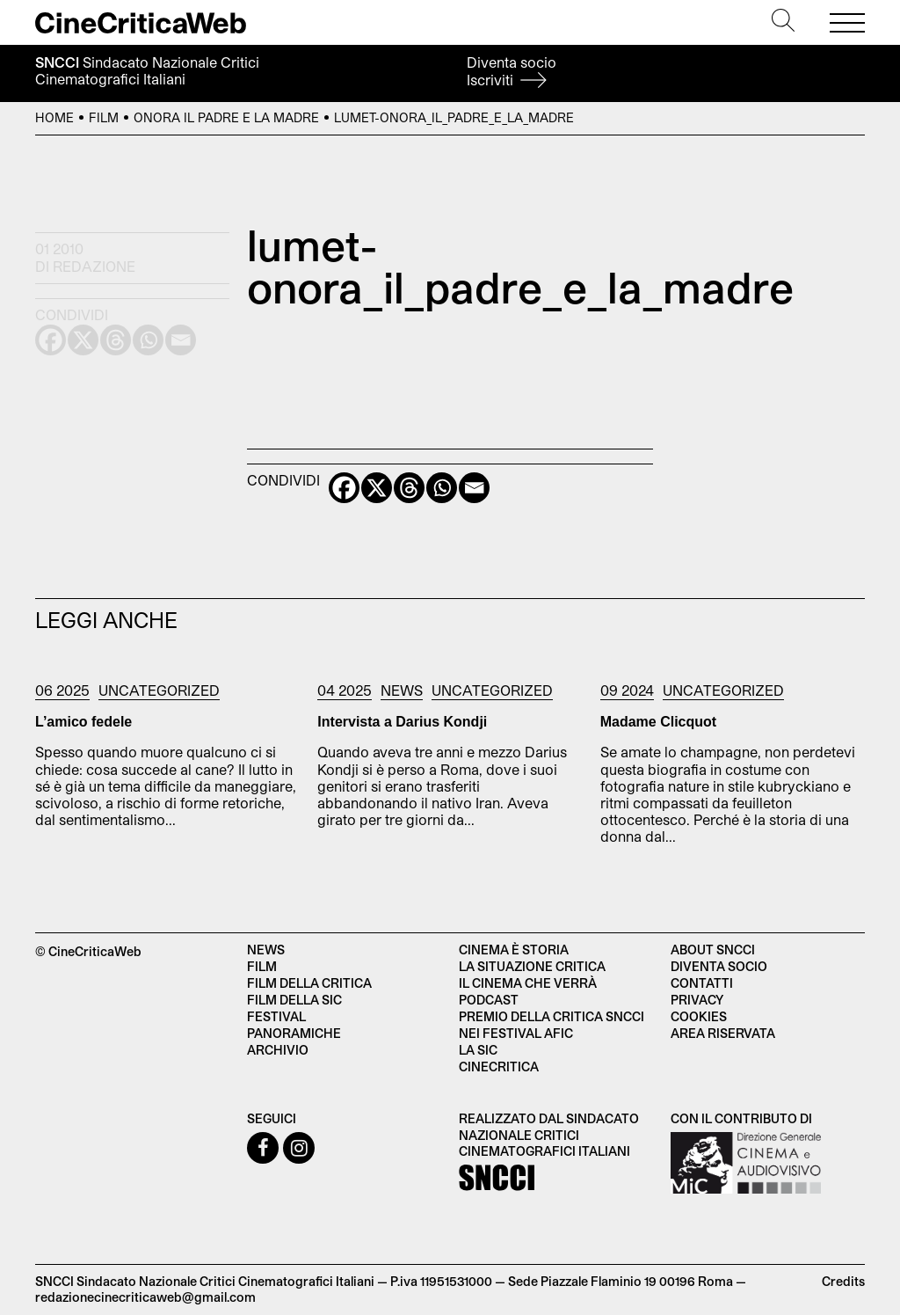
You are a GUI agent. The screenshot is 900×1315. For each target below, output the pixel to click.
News (402, 690)
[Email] (474, 487)
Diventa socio (511, 71)
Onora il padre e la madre (226, 117)
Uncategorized (159, 690)
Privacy (697, 999)
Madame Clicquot (658, 721)
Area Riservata (723, 1033)
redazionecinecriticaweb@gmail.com (145, 1296)
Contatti (702, 982)
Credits (843, 1281)
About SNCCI (713, 949)
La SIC (478, 1049)
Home (54, 117)
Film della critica (309, 982)
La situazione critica (532, 966)
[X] (376, 487)
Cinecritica (499, 1066)
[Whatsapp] (441, 487)
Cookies (699, 1016)
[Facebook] (344, 487)
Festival (276, 1016)
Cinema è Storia (514, 949)
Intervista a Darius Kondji (402, 721)
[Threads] (409, 487)
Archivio (277, 1049)
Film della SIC (294, 999)
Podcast (489, 999)
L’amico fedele (83, 721)
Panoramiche (294, 1033)
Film (104, 117)
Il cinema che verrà (528, 982)
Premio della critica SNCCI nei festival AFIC (551, 1025)
